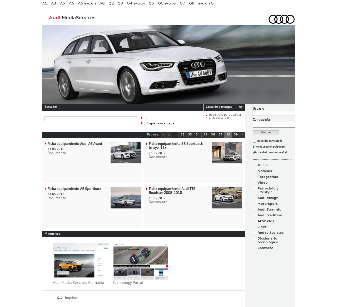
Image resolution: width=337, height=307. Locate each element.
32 (182, 134)
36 (213, 134)
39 (236, 134)
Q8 (192, 3)
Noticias (264, 171)
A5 (62, 3)
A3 (53, 3)
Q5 (151, 3)
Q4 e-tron (136, 3)
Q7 (182, 3)
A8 (102, 3)
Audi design (268, 198)
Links (261, 227)
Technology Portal (128, 283)
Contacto (265, 248)
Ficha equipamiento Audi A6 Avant (74, 144)
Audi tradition (269, 215)
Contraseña (261, 119)
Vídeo (262, 182)
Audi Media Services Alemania (78, 283)
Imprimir (71, 298)
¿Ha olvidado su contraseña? (270, 152)
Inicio (262, 165)
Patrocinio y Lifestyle (267, 190)
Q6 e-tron (167, 3)
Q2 (111, 3)
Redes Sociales (270, 233)
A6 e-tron (87, 3)
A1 (44, 3)
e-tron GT (207, 3)
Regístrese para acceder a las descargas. (225, 116)
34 (198, 134)
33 (190, 134)
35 (205, 134)
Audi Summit (269, 209)
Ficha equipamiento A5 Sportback (74, 189)
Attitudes (265, 221)
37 (220, 134)
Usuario (258, 108)
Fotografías (267, 177)
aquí (282, 146)
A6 (71, 3)
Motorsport (267, 204)
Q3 (120, 3)
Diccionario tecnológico (267, 240)
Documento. (57, 153)
